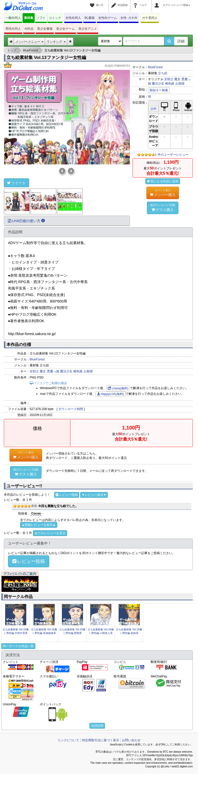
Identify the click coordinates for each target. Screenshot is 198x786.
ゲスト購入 (162, 207)
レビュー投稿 (67, 495)
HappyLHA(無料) (110, 394)
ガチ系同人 (150, 18)
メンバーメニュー (29, 41)
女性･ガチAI (128, 18)
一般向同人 (13, 18)
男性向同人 (13, 29)
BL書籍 (90, 18)
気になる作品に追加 (162, 181)
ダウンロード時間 (70, 409)
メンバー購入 (163, 192)
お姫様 (180, 83)
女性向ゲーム (107, 18)
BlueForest (155, 67)
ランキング (56, 41)
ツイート (16, 183)
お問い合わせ (131, 740)
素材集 (28, 18)
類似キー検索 (159, 90)
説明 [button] (153, 109)
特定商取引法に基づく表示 (100, 740)
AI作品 (29, 29)
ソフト (41, 18)
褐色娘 (169, 83)
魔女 (177, 79)
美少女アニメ (87, 29)
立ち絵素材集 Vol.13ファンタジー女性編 (46, 57)
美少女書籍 (45, 29)
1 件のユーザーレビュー (171, 154)
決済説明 (97, 726)
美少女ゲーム (65, 29)
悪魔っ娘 (53, 371)
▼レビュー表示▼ (94, 495)
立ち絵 (162, 73)
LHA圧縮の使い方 (26, 221)
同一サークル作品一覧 (18, 646)
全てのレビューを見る (50, 533)
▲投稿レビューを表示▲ (39, 525)
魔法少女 (158, 83)
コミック (55, 18)
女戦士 (169, 79)
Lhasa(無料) (118, 388)
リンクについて (68, 740)
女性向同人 (73, 18)
